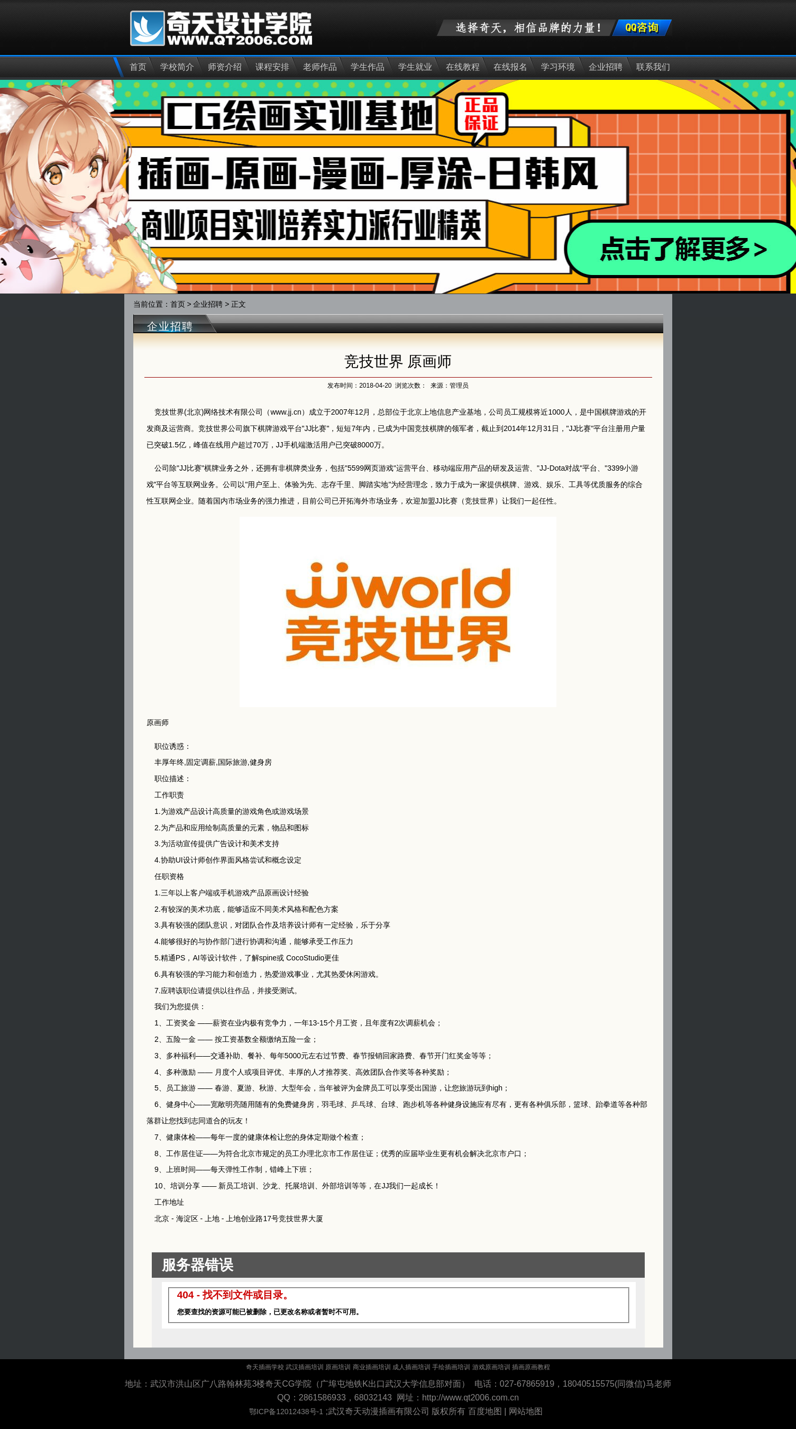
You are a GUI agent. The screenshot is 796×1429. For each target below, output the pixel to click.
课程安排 (272, 66)
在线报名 (510, 66)
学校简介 (177, 66)
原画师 (158, 722)
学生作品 (368, 66)
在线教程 (463, 66)
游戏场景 (294, 811)
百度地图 (485, 1411)
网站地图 (526, 1411)
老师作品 (320, 66)
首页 (138, 66)
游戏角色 (257, 811)
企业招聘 (606, 66)
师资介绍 (225, 66)
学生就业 (415, 66)
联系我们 (653, 66)
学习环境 (558, 66)
